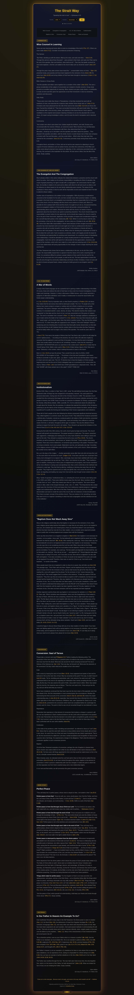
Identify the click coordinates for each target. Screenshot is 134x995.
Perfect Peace (71, 34)
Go (82, 19)
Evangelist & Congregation (59, 30)
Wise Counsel (46, 30)
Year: (51, 19)
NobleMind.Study (70, 986)
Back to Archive (67, 23)
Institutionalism (87, 30)
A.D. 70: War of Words (75, 30)
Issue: (64, 19)
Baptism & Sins (50, 34)
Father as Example (83, 34)
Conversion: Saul (61, 34)
